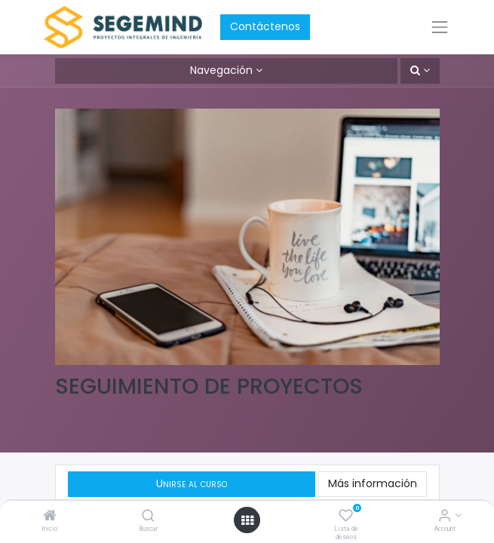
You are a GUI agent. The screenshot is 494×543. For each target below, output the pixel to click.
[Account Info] (444, 517)
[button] (420, 71)
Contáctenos (265, 26)
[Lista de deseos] (346, 517)
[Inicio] (50, 517)
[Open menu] (247, 520)
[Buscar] (148, 517)
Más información (372, 483)
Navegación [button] (221, 70)
